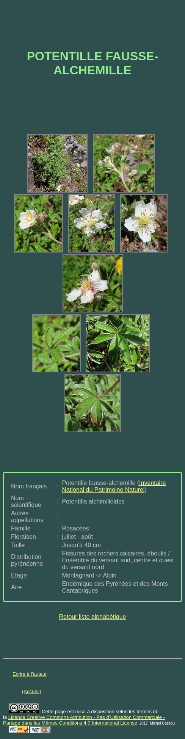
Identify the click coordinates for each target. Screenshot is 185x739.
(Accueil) (31, 691)
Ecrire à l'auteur (30, 674)
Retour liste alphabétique (92, 616)
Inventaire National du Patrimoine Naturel (114, 486)
